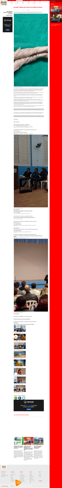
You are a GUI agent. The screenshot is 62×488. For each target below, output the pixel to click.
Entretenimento (34, 3)
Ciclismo (30, 473)
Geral (40, 3)
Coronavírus (12, 479)
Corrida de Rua (31, 474)
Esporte (29, 3)
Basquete (30, 472)
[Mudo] (40, 109)
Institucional (3, 470)
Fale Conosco (3, 474)
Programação (3, 472)
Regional (12, 3)
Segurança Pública (17, 3)
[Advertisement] (29, 426)
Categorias (12, 470)
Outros (40, 472)
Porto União (22, 477)
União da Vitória (22, 479)
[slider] (27, 109)
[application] (29, 109)
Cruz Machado (22, 473)
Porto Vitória (22, 478)
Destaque (26, 10)
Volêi (30, 480)
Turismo (40, 474)
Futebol (30, 475)
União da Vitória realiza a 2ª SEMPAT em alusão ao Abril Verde (18, 445)
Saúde (40, 473)
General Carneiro (22, 474)
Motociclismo (31, 477)
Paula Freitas (22, 475)
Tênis (30, 479)
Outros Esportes (31, 478)
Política (23, 3)
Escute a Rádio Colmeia (4, 473)
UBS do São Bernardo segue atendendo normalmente (38, 445)
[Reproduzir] (18, 483)
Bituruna (21, 472)
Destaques (40, 479)
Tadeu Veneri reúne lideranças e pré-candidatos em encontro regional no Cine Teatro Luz (28, 446)
